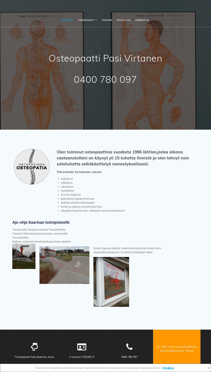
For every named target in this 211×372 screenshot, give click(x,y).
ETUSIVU (67, 20)
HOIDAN (107, 20)
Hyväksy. (168, 368)
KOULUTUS (124, 20)
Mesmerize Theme (182, 351)
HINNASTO (142, 20)
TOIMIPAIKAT (86, 20)
